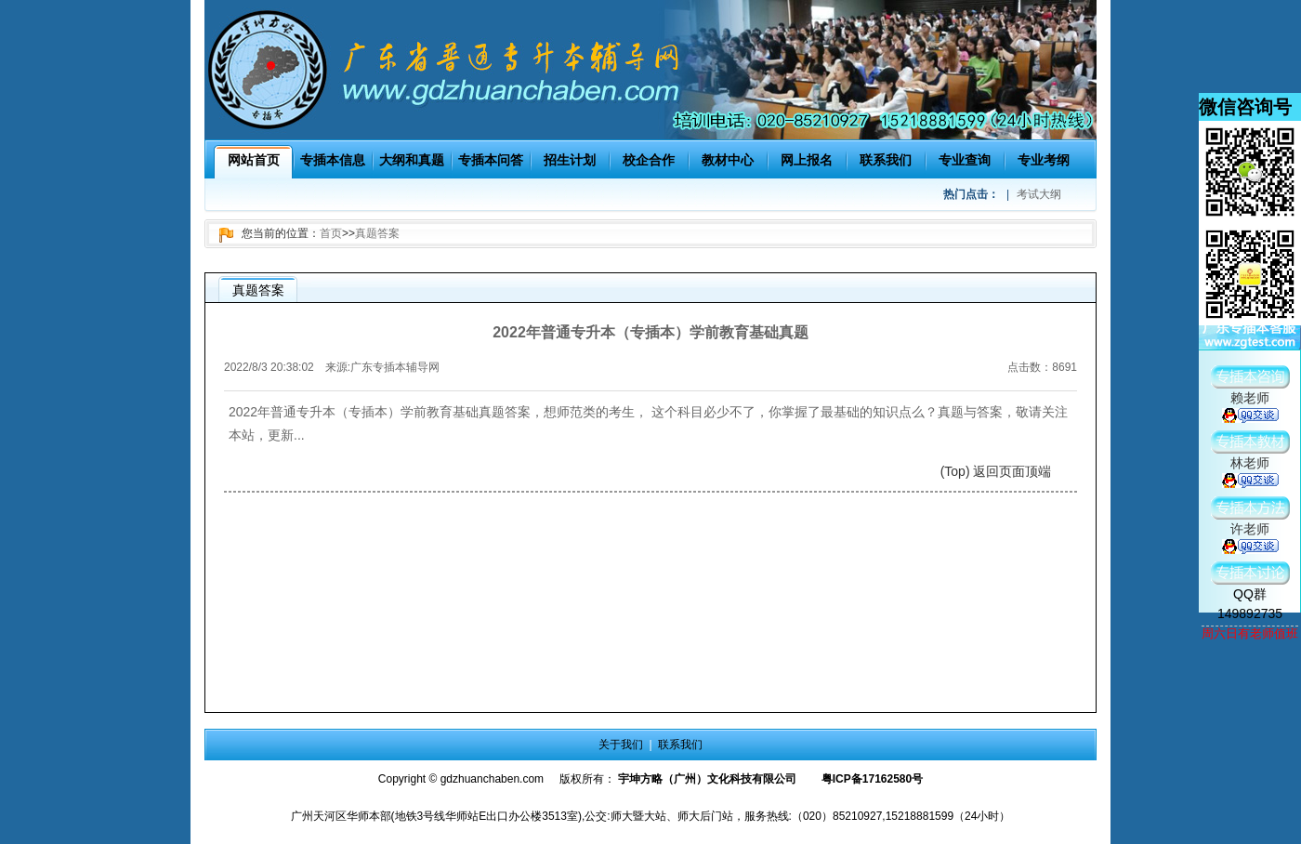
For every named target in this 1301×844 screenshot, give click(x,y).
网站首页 (254, 159)
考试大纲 (1039, 194)
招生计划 (570, 159)
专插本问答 (490, 159)
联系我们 (886, 159)
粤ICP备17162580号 (872, 778)
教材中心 (728, 159)
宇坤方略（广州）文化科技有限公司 (707, 778)
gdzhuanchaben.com (492, 778)
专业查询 (965, 159)
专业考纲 (1044, 159)
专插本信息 (332, 159)
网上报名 (807, 159)
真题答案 (377, 233)
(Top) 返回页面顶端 (996, 471)
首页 (331, 233)
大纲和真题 (411, 159)
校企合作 (649, 159)
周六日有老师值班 (1250, 633)
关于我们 (620, 744)
